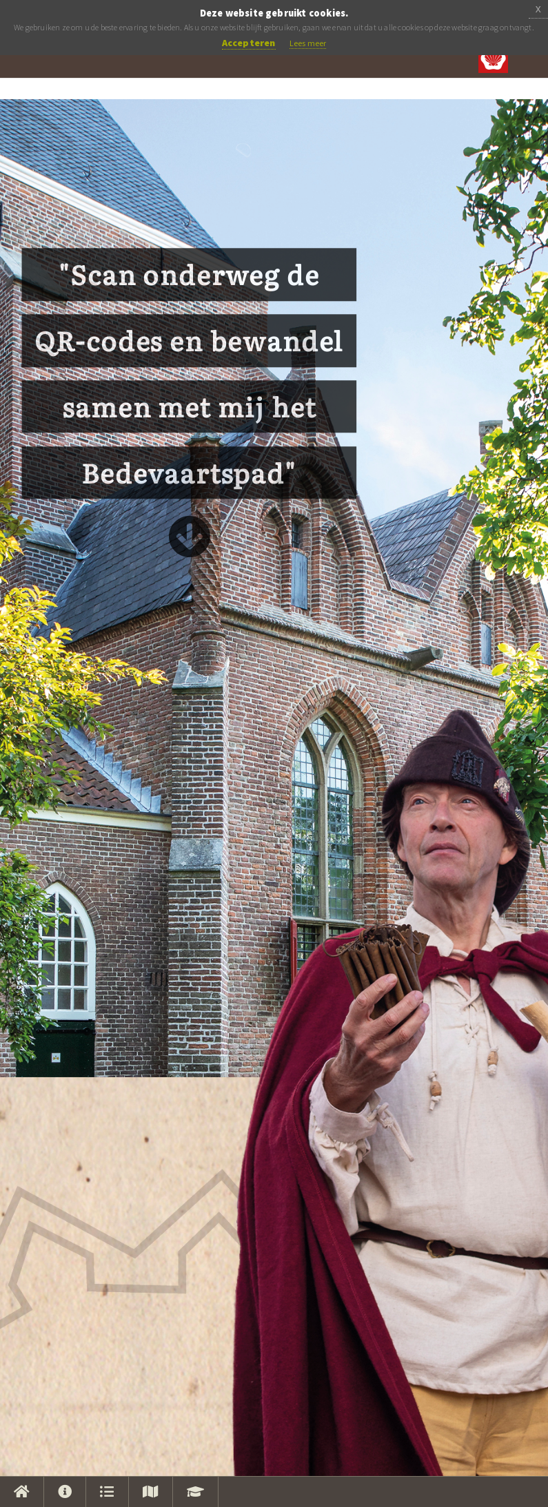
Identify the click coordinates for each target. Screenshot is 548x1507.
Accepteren (249, 43)
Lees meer (308, 43)
